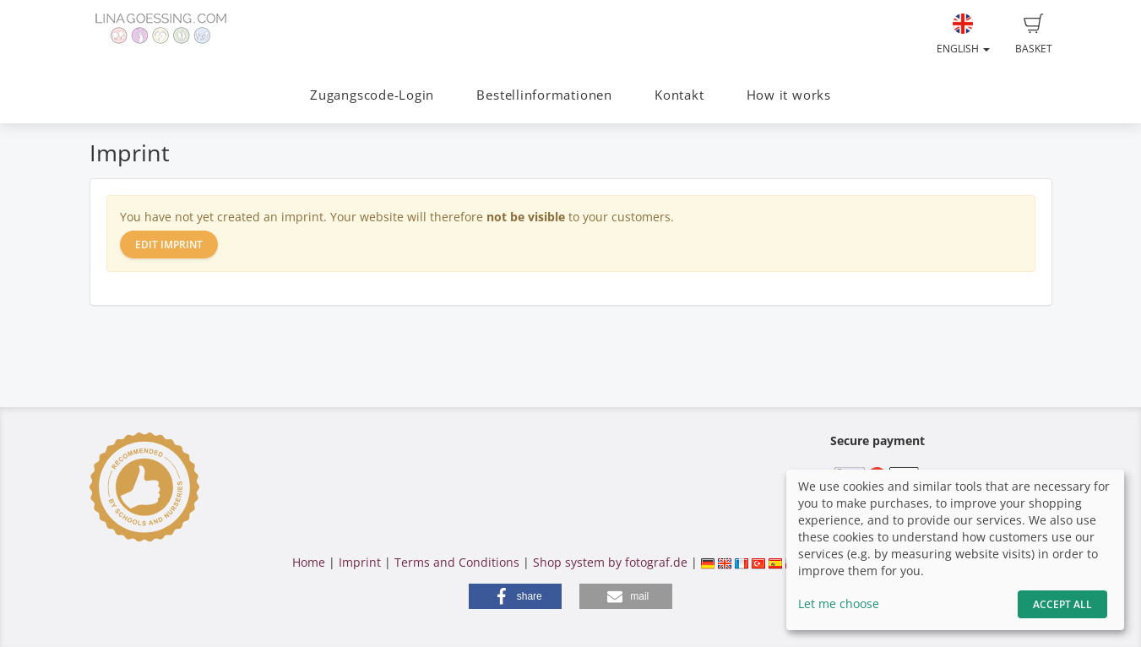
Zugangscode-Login (372, 95)
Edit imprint (169, 244)
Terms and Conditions (456, 562)
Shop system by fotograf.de (610, 562)
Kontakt (679, 95)
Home (308, 562)
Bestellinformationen (543, 95)
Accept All (1062, 604)
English (963, 35)
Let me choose (838, 603)
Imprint (360, 562)
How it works (789, 95)
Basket (1033, 35)
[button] (515, 596)
